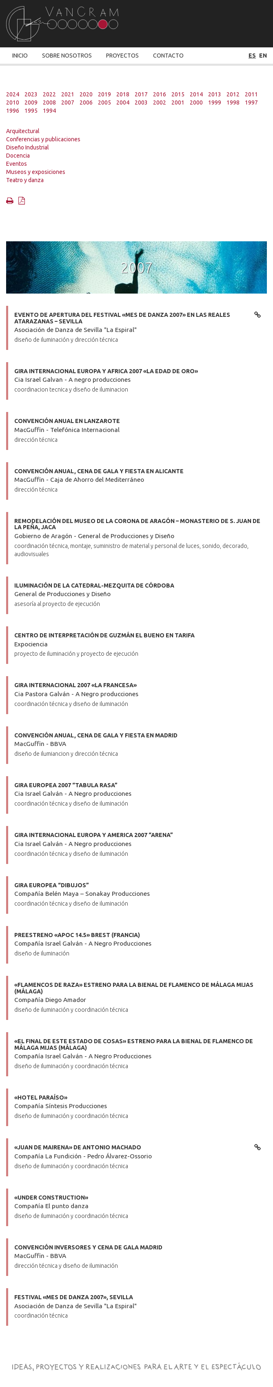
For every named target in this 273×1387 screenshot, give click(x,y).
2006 (86, 102)
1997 (251, 102)
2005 (104, 102)
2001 (177, 102)
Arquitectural (23, 131)
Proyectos (122, 55)
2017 (141, 94)
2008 (49, 102)
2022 (49, 94)
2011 (251, 94)
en (263, 55)
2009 (31, 102)
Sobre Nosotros (67, 55)
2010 (12, 102)
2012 (233, 94)
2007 (67, 102)
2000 (196, 102)
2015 (177, 94)
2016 (159, 94)
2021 (67, 94)
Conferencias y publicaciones (43, 139)
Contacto (168, 55)
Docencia (18, 155)
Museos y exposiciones (35, 172)
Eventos (16, 163)
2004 (122, 102)
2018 (122, 94)
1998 (233, 102)
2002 (159, 102)
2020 (86, 94)
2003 (141, 102)
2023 (31, 94)
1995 (31, 110)
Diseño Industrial (27, 147)
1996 (12, 110)
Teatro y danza (25, 180)
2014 (196, 94)
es (252, 55)
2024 (12, 94)
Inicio (20, 55)
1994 (49, 110)
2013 (214, 94)
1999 (214, 102)
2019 (104, 94)
